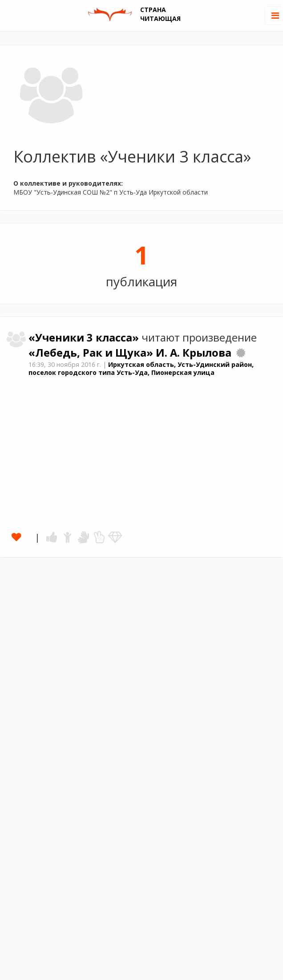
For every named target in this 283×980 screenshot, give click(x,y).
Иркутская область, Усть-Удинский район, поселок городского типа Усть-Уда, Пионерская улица (141, 368)
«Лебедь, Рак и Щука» (92, 353)
